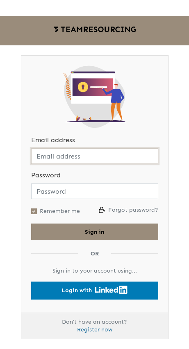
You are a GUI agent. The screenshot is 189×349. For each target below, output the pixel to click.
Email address (53, 140)
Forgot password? (128, 209)
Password (46, 175)
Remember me (60, 211)
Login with (94, 289)
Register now (94, 329)
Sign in (94, 231)
